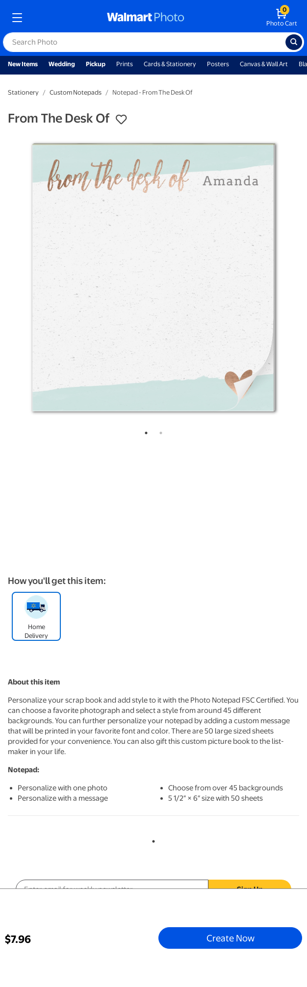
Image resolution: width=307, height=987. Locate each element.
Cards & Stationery (170, 64)
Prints (124, 64)
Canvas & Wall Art (264, 64)
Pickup (95, 64)
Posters (218, 64)
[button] (121, 119)
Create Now (230, 938)
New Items (23, 64)
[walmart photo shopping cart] (281, 17)
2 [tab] (159, 431)
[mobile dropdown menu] (17, 17)
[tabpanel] (153, 277)
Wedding (62, 64)
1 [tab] (144, 431)
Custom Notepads (76, 92)
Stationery (23, 92)
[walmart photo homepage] (145, 17)
